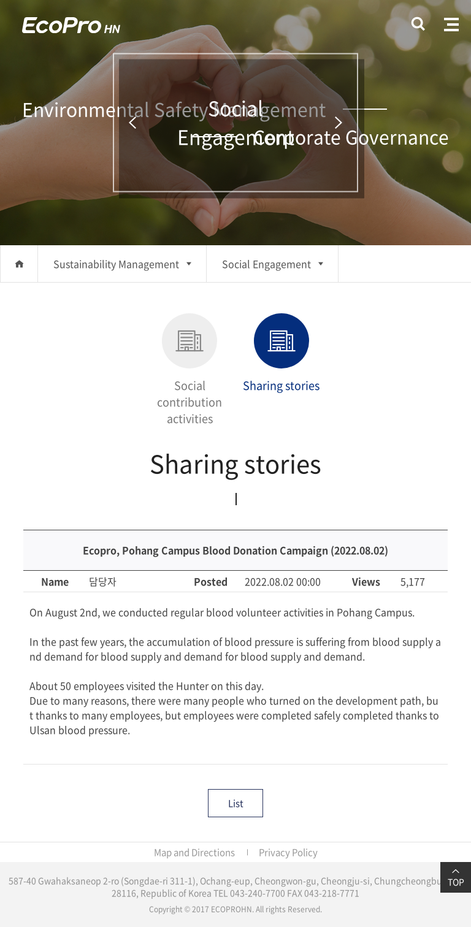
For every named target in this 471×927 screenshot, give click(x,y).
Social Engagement (266, 263)
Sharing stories (281, 353)
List (235, 803)
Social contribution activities (189, 370)
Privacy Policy (288, 852)
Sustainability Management (116, 263)
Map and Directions (194, 852)
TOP (455, 877)
